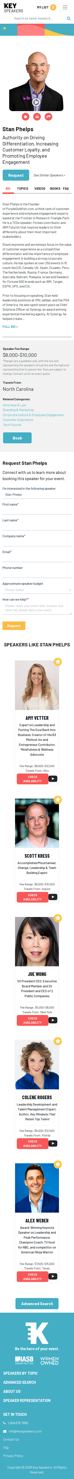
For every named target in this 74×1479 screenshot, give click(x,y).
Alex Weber (37, 1220)
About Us (12, 1391)
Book (17, 437)
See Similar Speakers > (49, 175)
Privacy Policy (13, 1456)
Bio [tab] (8, 188)
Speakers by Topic (20, 1373)
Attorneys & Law (14, 405)
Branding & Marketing (18, 410)
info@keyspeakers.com (25, 1431)
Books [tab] (55, 188)
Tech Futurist (12, 425)
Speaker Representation (27, 1400)
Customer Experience (18, 420)
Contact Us (11, 1439)
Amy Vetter (37, 718)
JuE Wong (37, 974)
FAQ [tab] (66, 188)
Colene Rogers (37, 1097)
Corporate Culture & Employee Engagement (33, 415)
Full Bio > (10, 326)
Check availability (32, 779)
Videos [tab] (39, 188)
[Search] (38, 18)
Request (16, 175)
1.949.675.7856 (18, 1423)
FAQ (6, 1447)
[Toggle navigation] (65, 7)
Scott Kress (37, 856)
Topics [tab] (22, 188)
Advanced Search (37, 1303)
